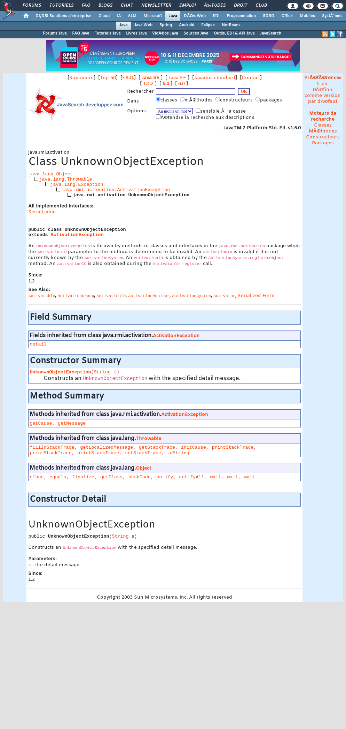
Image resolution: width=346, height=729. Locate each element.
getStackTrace (157, 447)
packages (269, 100)
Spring (165, 25)
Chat (127, 5)
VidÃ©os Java (165, 33)
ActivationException (76, 234)
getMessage (72, 423)
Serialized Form (256, 296)
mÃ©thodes (197, 100)
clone (37, 477)
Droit (240, 5)
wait (215, 477)
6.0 (181, 84)
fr (318, 84)
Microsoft (152, 16)
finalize (83, 477)
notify (165, 477)
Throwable (148, 439)
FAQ (86, 5)
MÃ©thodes (323, 131)
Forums (32, 5)
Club (261, 5)
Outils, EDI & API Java (234, 33)
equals (57, 477)
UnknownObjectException (60, 372)
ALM (132, 16)
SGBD (268, 16)
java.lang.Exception (76, 184)
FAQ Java (80, 33)
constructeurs (234, 100)
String (102, 372)
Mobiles (307, 16)
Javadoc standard (214, 78)
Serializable (42, 212)
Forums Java (54, 33)
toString (178, 453)
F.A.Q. (128, 78)
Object (143, 468)
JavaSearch (270, 33)
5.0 (166, 84)
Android (186, 25)
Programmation (241, 16)
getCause (41, 423)
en (325, 84)
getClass (111, 477)
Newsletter (156, 5)
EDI (216, 16)
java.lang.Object (50, 174)
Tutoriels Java (107, 33)
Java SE (150, 78)
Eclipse (208, 25)
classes (167, 100)
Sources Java (195, 33)
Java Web (143, 25)
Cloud (104, 16)
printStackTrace (233, 447)
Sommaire (81, 78)
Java (173, 16)
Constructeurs (323, 137)
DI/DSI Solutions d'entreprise (64, 16)
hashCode (139, 477)
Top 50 (108, 78)
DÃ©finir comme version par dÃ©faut (323, 96)
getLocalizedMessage (106, 447)
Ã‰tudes (214, 5)
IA (119, 16)
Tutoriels (61, 5)
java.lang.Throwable (65, 179)
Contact (251, 78)
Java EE (177, 78)
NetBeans (231, 25)
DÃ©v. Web (195, 16)
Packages (323, 143)
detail (38, 344)
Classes (323, 125)
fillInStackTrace (52, 447)
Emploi (187, 5)
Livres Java (136, 33)
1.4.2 (148, 84)
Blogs (105, 5)
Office (287, 16)
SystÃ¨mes (332, 16)
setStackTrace (143, 453)
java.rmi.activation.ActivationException (115, 189)
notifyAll (191, 477)
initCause (193, 447)
